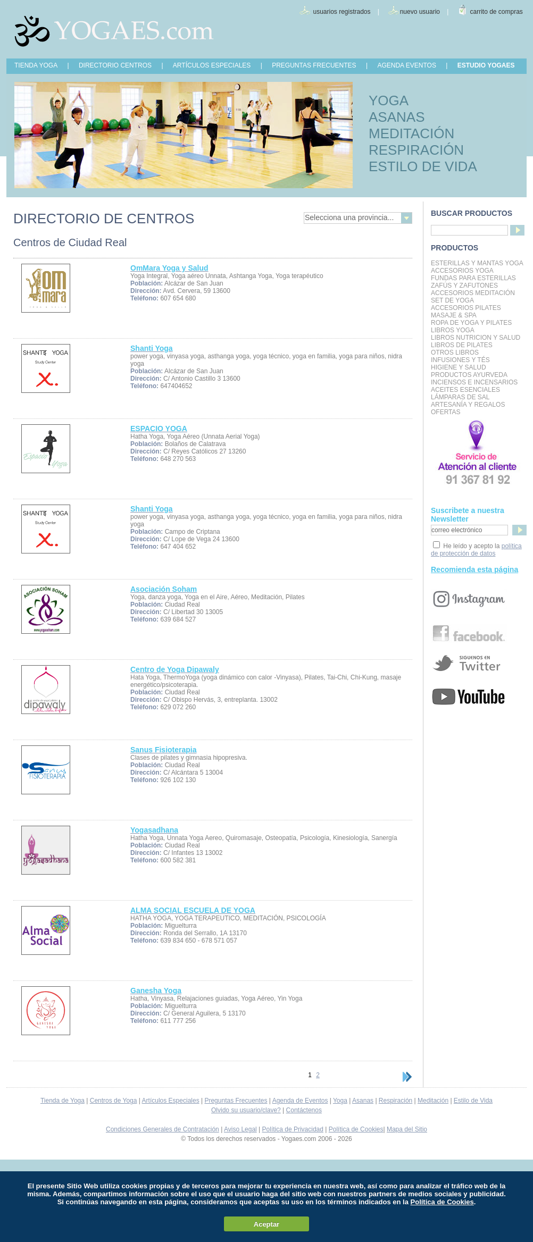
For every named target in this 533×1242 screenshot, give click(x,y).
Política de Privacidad (292, 1129)
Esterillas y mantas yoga (477, 263)
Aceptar (266, 1224)
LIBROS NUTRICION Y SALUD (475, 337)
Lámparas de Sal (460, 397)
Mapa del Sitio (407, 1129)
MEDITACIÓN (411, 133)
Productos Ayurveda (469, 375)
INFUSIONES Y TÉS (460, 360)
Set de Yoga (452, 300)
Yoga (340, 1100)
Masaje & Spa (454, 315)
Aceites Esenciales (465, 389)
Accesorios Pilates (466, 308)
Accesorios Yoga (462, 270)
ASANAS (397, 117)
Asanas (362, 1100)
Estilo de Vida (473, 1100)
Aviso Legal (240, 1129)
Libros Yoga (452, 330)
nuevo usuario (420, 11)
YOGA (389, 100)
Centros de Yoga (113, 1100)
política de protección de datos (476, 549)
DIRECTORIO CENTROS (115, 65)
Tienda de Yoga (62, 1100)
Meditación (433, 1100)
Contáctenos (304, 1110)
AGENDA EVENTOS (406, 65)
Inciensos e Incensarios (474, 382)
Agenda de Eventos (300, 1100)
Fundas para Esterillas (473, 278)
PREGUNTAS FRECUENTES (314, 65)
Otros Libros (455, 352)
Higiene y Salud (458, 367)
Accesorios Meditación (473, 293)
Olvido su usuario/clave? (246, 1110)
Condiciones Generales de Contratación (162, 1129)
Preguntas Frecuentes (235, 1100)
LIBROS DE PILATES (462, 345)
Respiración (395, 1100)
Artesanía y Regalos (468, 404)
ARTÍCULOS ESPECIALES (212, 65)
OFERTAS (446, 412)
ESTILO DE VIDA (423, 166)
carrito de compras (496, 11)
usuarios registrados (341, 11)
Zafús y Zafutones (464, 285)
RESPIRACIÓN (416, 150)
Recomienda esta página (474, 569)
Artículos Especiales (170, 1100)
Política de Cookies (356, 1129)
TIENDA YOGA (35, 65)
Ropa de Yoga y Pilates (471, 322)
